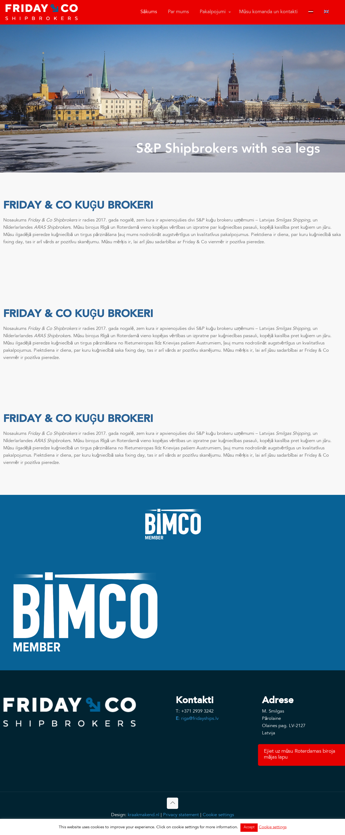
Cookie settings (218, 815)
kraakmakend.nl (143, 815)
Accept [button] (249, 827)
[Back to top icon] (172, 803)
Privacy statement (181, 815)
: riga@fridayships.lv (197, 719)
